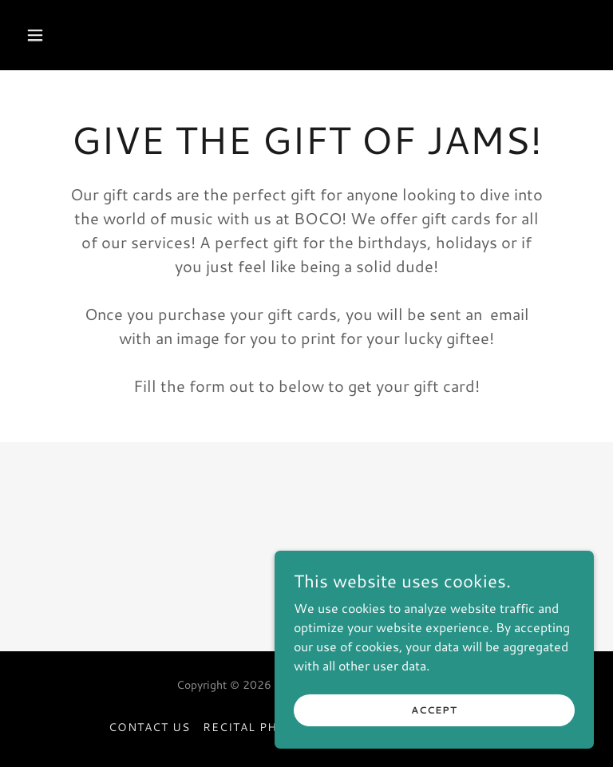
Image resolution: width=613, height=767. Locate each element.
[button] (85, 35)
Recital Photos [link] (258, 727)
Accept (434, 710)
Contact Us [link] (149, 727)
